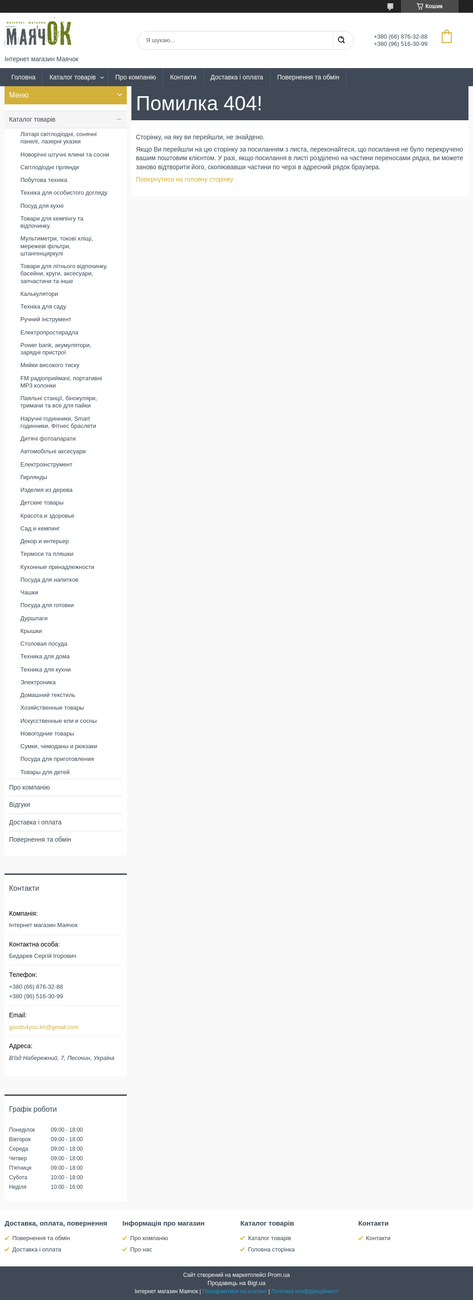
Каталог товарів (72, 77)
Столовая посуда (43, 643)
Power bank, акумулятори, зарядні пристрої (55, 349)
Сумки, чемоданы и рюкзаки (58, 746)
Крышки (31, 631)
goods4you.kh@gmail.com (43, 1027)
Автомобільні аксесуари (53, 451)
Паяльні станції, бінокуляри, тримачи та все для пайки (58, 402)
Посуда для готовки (47, 605)
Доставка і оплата (237, 77)
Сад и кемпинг (40, 528)
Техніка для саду (43, 306)
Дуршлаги (34, 618)
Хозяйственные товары (52, 707)
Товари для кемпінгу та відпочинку (51, 222)
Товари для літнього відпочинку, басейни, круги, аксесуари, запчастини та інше (63, 274)
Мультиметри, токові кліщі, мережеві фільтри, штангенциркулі (56, 246)
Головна (23, 77)
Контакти (183, 77)
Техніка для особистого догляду (63, 192)
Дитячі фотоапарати (48, 438)
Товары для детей (45, 772)
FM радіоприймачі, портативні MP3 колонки (61, 382)
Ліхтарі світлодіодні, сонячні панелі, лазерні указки (58, 138)
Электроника (38, 682)
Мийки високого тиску (49, 365)
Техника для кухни (45, 669)
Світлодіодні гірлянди (49, 167)
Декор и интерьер (44, 541)
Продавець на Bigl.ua (236, 1283)
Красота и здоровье (47, 515)
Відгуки (19, 804)
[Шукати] (341, 40)
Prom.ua (279, 1274)
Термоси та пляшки (46, 553)
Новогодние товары (47, 733)
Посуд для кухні (41, 205)
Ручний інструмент (46, 319)
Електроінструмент (46, 464)
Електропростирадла (49, 332)
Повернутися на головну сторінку (184, 179)
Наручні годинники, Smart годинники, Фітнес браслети (58, 422)
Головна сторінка (271, 1249)
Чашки (29, 592)
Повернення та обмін (308, 77)
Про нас (141, 1249)
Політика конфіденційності (304, 1291)
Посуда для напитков (49, 579)
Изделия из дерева (46, 489)
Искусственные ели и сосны (58, 720)
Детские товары (41, 502)
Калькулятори (39, 293)
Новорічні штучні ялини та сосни (64, 154)
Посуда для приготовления (57, 758)
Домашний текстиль (47, 695)
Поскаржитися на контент (235, 1291)
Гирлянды (33, 477)
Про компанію (135, 77)
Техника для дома (45, 656)
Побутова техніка (43, 180)
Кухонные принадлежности (57, 567)
